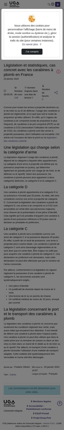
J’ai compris (32, 51)
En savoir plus (32, 44)
